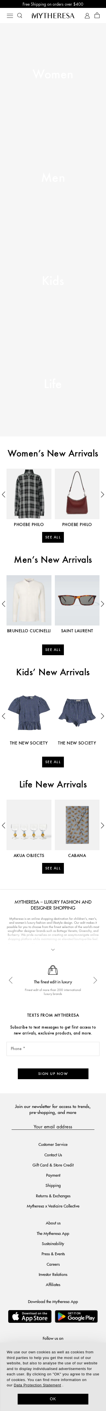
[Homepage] (53, 15)
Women (53, 74)
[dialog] (53, 1377)
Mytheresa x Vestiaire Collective (53, 1206)
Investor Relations (53, 1274)
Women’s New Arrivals (53, 454)
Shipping (53, 1185)
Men (53, 178)
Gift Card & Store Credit (53, 1165)
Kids (53, 281)
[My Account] (87, 16)
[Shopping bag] (97, 16)
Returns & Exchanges (53, 1195)
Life (53, 384)
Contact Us (53, 1154)
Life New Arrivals (53, 785)
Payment (53, 1175)
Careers (53, 1264)
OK (53, 1399)
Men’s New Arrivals (53, 560)
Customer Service (53, 1144)
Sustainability (53, 1243)
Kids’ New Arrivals (53, 673)
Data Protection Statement (37, 1385)
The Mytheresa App (53, 1233)
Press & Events (53, 1253)
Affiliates (53, 1284)
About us (53, 1223)
